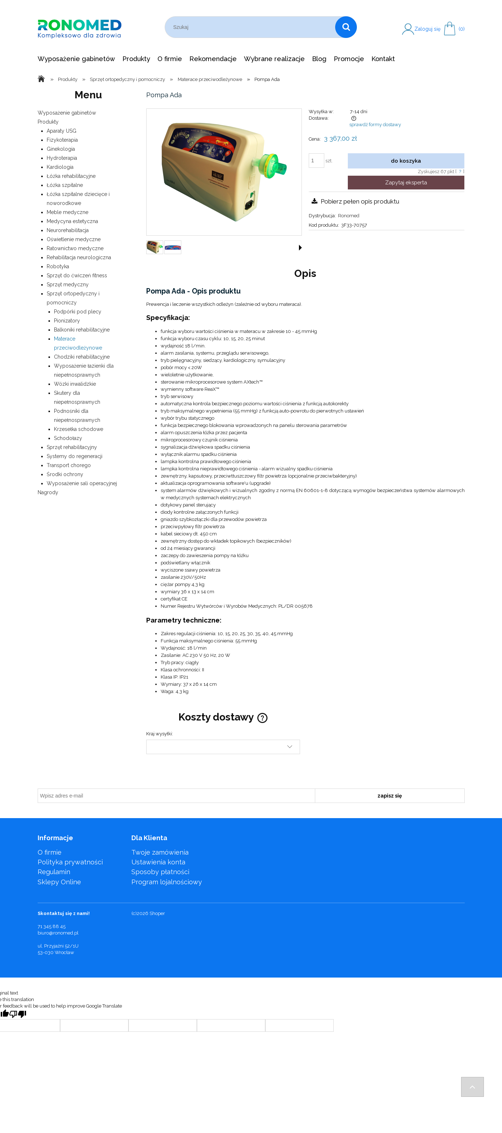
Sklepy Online (59, 882)
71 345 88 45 (52, 926)
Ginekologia (61, 149)
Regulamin (54, 872)
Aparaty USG (61, 131)
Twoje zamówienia (160, 852)
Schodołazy (68, 438)
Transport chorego (69, 465)
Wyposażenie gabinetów (67, 113)
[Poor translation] (17, 1014)
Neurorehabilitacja (68, 230)
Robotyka (58, 266)
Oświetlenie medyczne (74, 239)
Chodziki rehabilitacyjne (82, 357)
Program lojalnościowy (166, 882)
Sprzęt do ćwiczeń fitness (77, 275)
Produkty (48, 122)
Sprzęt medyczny (68, 284)
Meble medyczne (67, 212)
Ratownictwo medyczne (75, 248)
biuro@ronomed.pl (58, 933)
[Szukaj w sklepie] (252, 27)
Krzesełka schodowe (78, 429)
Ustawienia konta (158, 862)
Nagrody (48, 492)
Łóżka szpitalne (65, 185)
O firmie (50, 852)
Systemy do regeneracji (74, 456)
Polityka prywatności (70, 862)
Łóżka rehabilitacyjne (71, 176)
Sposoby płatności (160, 872)
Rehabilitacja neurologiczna (79, 257)
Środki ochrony (65, 474)
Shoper (157, 913)
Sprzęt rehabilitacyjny (72, 447)
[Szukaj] (346, 27)
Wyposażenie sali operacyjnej (82, 483)
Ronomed (348, 215)
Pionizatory (67, 321)
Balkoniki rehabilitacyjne (82, 330)
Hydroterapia (62, 158)
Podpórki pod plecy (77, 312)
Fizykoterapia (62, 140)
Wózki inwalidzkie (75, 384)
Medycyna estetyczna (72, 221)
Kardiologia (60, 167)
